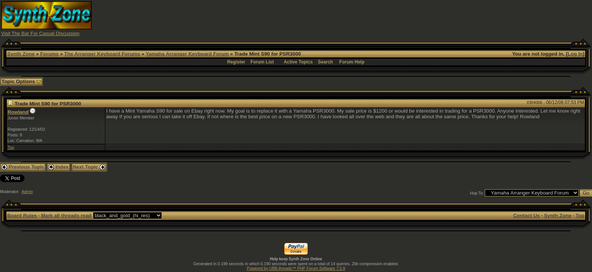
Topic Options (21, 81)
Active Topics (298, 62)
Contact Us (526, 215)
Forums (49, 54)
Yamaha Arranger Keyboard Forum (187, 54)
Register (236, 62)
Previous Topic (23, 167)
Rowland (18, 112)
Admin (27, 191)
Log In (575, 54)
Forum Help (352, 62)
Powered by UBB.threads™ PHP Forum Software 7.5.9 (296, 268)
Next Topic (89, 167)
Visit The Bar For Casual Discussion (40, 33)
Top (11, 147)
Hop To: (477, 193)
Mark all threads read (66, 215)
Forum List (262, 62)
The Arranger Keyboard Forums (102, 54)
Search (325, 62)
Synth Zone (21, 54)
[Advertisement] (444, 18)
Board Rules (22, 215)
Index (58, 167)
